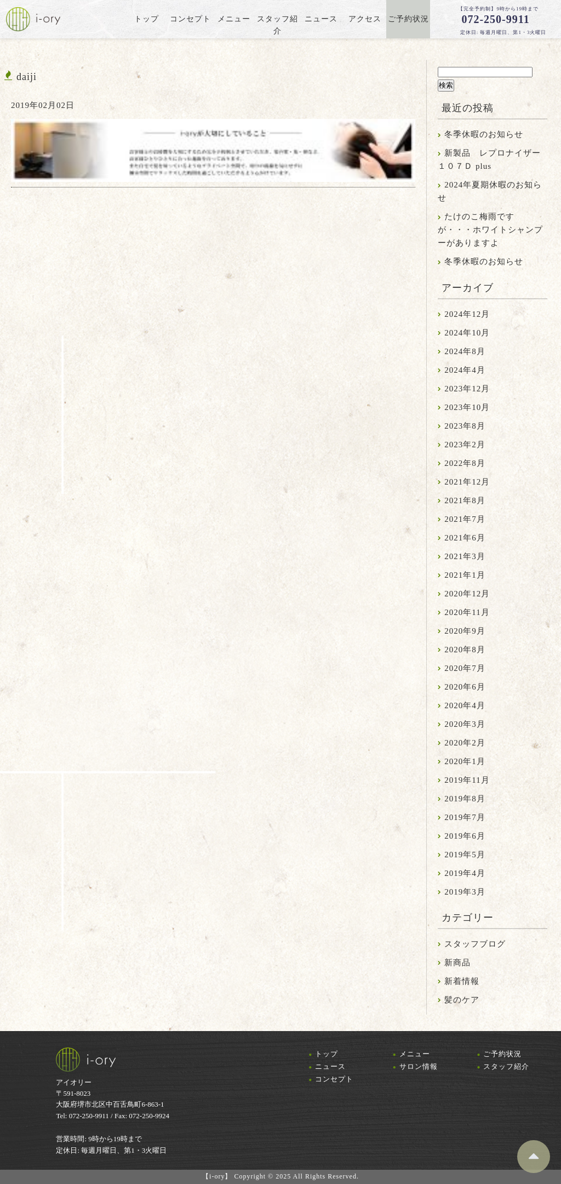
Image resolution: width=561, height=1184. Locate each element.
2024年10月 (467, 332)
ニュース (330, 1066)
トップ (326, 1054)
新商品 (457, 962)
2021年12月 (467, 481)
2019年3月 (464, 891)
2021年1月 (464, 575)
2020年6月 (464, 686)
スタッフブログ (475, 944)
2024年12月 (467, 314)
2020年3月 (464, 724)
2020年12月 (467, 593)
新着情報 (461, 981)
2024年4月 (464, 370)
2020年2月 (464, 742)
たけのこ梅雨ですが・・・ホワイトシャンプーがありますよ (490, 229)
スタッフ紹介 (506, 1066)
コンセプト (334, 1079)
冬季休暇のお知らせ (483, 134)
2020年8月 (464, 649)
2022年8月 (464, 463)
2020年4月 (464, 705)
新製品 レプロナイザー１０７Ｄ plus (489, 159)
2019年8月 (464, 798)
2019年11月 (466, 780)
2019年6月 (464, 836)
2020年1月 (464, 761)
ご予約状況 (502, 1054)
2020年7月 (464, 668)
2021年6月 (464, 537)
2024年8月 (464, 351)
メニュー (414, 1054)
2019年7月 (464, 817)
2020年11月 (466, 612)
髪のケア (461, 999)
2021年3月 (464, 556)
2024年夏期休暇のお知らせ (490, 191)
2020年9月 (464, 631)
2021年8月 (464, 500)
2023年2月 (464, 444)
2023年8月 (464, 426)
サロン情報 (418, 1066)
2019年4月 (464, 873)
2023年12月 (467, 388)
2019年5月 (464, 854)
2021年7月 (464, 519)
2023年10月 (467, 407)
